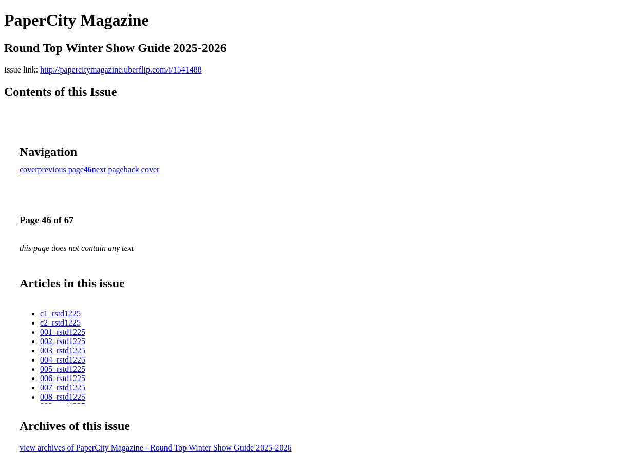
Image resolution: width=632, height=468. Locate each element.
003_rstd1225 (62, 350)
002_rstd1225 (62, 341)
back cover (142, 169)
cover (29, 169)
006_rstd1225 (62, 378)
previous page (61, 169)
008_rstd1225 (62, 396)
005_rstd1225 (62, 369)
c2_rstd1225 (60, 322)
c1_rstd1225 (60, 313)
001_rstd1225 (62, 332)
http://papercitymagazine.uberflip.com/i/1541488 (121, 69)
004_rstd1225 (62, 359)
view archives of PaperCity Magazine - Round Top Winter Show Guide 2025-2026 (156, 447)
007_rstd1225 (62, 387)
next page (108, 169)
